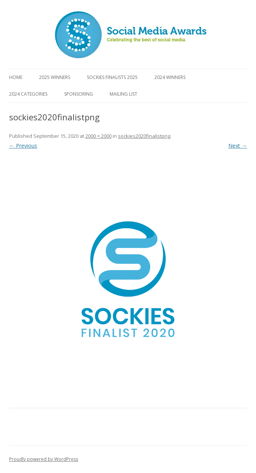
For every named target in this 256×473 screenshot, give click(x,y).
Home (15, 77)
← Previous (23, 145)
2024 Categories (28, 94)
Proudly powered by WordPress (43, 459)
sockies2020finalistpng (144, 135)
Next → (237, 145)
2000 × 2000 (98, 135)
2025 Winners (54, 77)
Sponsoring (78, 94)
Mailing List (123, 94)
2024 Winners (169, 77)
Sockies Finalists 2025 (112, 77)
